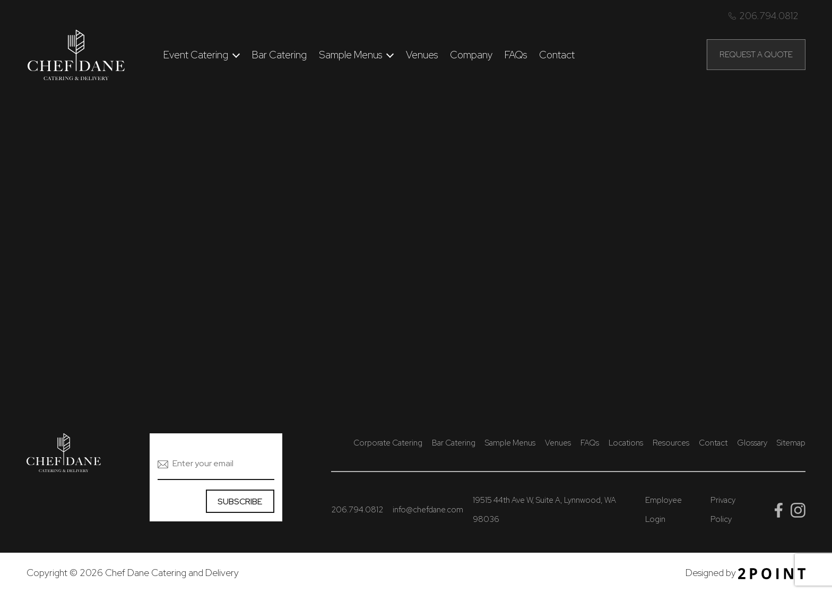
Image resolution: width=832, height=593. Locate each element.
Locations (626, 443)
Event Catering (195, 55)
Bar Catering (279, 55)
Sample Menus (350, 55)
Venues (422, 55)
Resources (671, 443)
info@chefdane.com (428, 509)
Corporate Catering (387, 443)
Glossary (752, 443)
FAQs (516, 55)
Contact (557, 55)
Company (471, 55)
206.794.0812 (764, 16)
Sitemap (791, 443)
